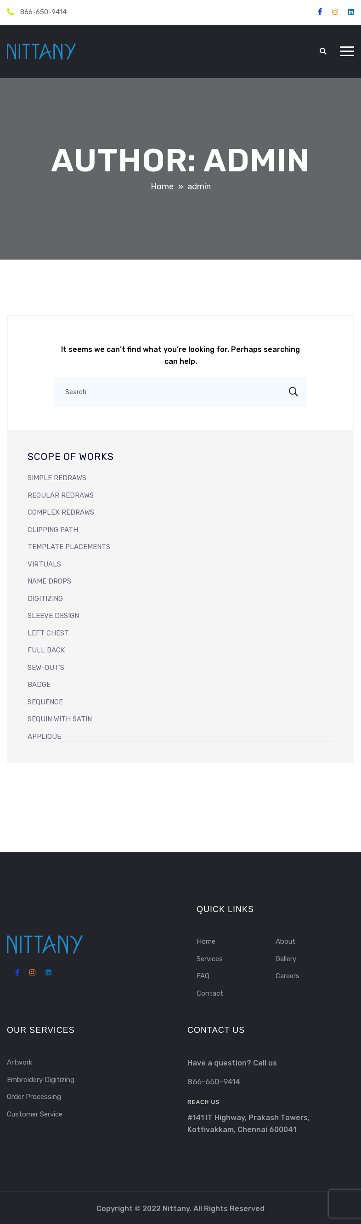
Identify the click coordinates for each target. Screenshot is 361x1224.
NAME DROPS (49, 581)
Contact (210, 993)
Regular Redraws (61, 495)
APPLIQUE (44, 736)
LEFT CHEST (48, 633)
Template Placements (69, 547)
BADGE (39, 684)
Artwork (19, 1062)
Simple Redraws (57, 478)
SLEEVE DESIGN (53, 616)
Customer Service (34, 1114)
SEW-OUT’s (46, 667)
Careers (287, 976)
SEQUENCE (45, 702)
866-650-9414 (43, 12)
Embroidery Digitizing (40, 1080)
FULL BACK (46, 650)
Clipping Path (53, 530)
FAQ (203, 976)
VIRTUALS (44, 564)
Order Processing (34, 1097)
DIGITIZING (45, 599)
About (285, 941)
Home (206, 941)
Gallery (286, 959)
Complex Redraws (61, 512)
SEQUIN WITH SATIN (60, 719)
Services (210, 959)
